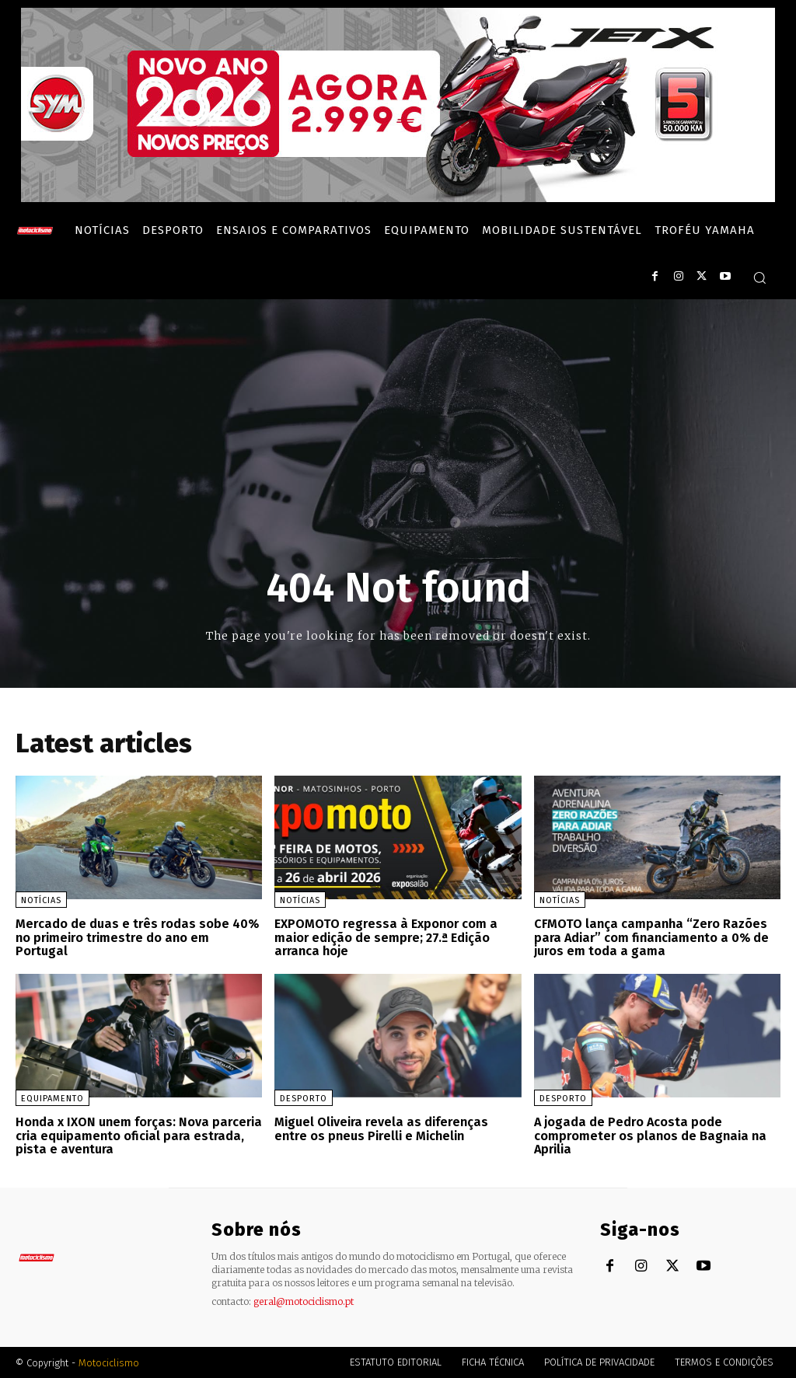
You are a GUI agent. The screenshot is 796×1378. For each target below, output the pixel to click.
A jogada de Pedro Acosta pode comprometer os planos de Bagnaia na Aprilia (648, 1135)
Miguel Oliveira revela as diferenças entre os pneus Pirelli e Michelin (381, 1128)
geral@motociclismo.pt (303, 1300)
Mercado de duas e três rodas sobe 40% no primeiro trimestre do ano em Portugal (136, 937)
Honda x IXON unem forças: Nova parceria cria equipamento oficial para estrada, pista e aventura (137, 1135)
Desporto (303, 1098)
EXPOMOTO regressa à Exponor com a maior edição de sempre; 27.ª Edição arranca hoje (384, 937)
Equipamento (52, 1098)
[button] (759, 277)
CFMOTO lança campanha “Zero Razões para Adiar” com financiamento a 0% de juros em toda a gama (649, 937)
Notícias (41, 900)
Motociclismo (109, 1362)
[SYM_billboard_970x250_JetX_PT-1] (398, 198)
